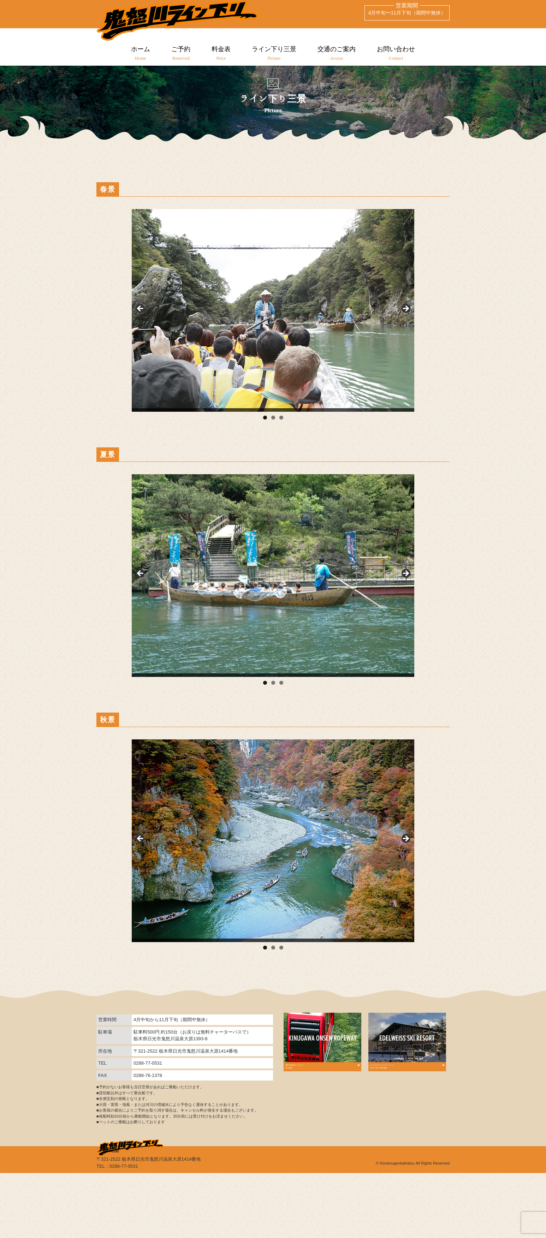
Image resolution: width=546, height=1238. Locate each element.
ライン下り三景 (275, 53)
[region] (273, 352)
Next (405, 351)
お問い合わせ (400, 53)
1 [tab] (265, 462)
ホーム (136, 53)
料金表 (220, 53)
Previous (140, 351)
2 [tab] (273, 462)
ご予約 (178, 53)
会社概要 (143, 1213)
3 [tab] (281, 462)
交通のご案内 (339, 53)
